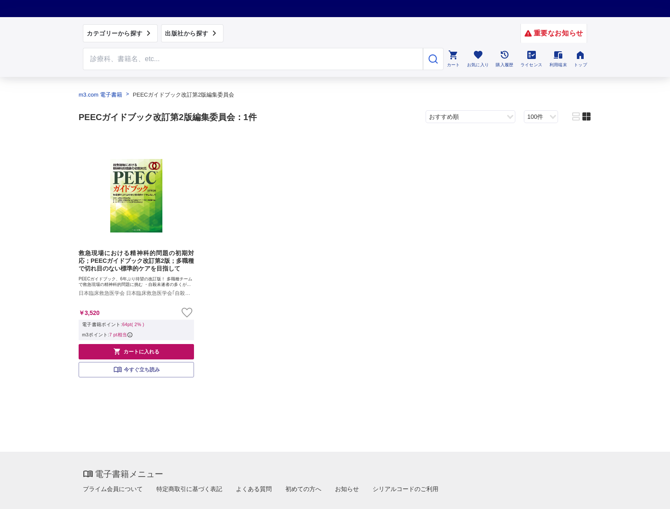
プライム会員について (113, 489)
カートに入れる (136, 351)
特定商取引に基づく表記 (189, 489)
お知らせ (347, 489)
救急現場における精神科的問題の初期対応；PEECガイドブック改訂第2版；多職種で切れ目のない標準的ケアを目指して (136, 261)
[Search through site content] (253, 59)
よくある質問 (254, 489)
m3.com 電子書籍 (100, 94)
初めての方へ (303, 489)
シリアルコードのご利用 (405, 489)
